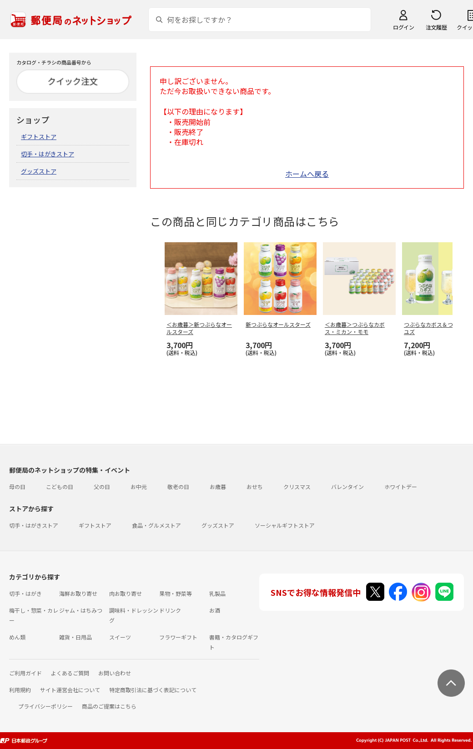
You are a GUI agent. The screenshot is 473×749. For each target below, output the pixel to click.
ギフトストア (38, 136)
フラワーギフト (178, 637)
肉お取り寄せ (125, 593)
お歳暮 (218, 486)
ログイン (403, 27)
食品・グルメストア (156, 525)
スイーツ (120, 637)
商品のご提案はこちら (109, 706)
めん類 (17, 637)
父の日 (102, 486)
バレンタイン (347, 486)
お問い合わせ (114, 673)
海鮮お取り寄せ (78, 593)
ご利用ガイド (25, 673)
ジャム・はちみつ (80, 610)
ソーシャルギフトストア (285, 525)
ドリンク (170, 610)
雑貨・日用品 (75, 637)
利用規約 (20, 690)
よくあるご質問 (70, 673)
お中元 (139, 486)
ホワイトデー (400, 486)
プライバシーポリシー (45, 706)
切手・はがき (25, 593)
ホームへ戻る (307, 173)
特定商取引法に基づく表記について (152, 690)
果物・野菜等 (175, 593)
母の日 (17, 486)
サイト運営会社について (70, 690)
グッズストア (38, 171)
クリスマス (297, 486)
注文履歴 (436, 27)
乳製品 (217, 593)
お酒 (214, 610)
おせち (255, 486)
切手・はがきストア (47, 154)
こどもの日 (59, 486)
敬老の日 (178, 486)
